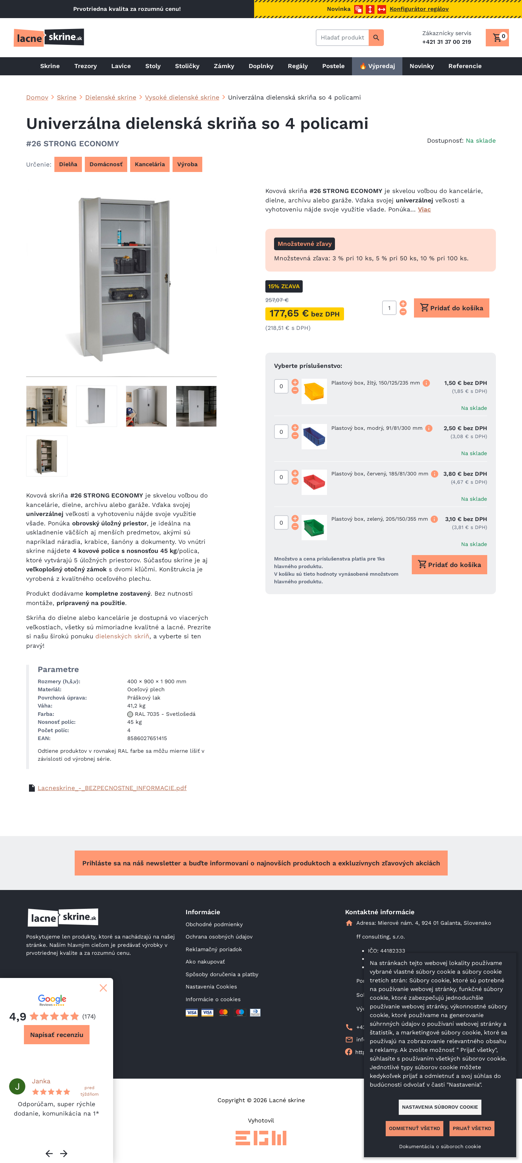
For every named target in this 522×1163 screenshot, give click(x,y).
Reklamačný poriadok (214, 949)
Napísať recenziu (56, 1034)
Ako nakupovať (205, 961)
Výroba (187, 164)
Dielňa (68, 164)
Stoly (153, 66)
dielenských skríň (122, 636)
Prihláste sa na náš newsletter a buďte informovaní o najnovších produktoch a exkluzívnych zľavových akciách (261, 863)
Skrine (50, 66)
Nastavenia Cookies (211, 986)
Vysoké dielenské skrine (182, 97)
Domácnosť (106, 164)
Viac (424, 209)
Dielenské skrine (110, 97)
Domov (37, 97)
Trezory (85, 66)
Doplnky (261, 66)
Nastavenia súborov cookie (440, 1107)
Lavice (121, 66)
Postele (333, 66)
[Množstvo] (389, 308)
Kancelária (150, 164)
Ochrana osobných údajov (219, 936)
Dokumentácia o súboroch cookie (440, 1146)
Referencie (465, 66)
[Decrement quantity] (403, 311)
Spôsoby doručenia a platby (222, 974)
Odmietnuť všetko (414, 1128)
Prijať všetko (472, 1128)
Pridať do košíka (451, 307)
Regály (298, 66)
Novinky (422, 66)
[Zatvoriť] (103, 988)
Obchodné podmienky (214, 924)
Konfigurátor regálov (419, 8)
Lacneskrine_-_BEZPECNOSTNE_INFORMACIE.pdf (112, 788)
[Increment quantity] (403, 303)
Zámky (224, 66)
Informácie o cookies (213, 999)
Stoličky (187, 66)
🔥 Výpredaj (377, 66)
